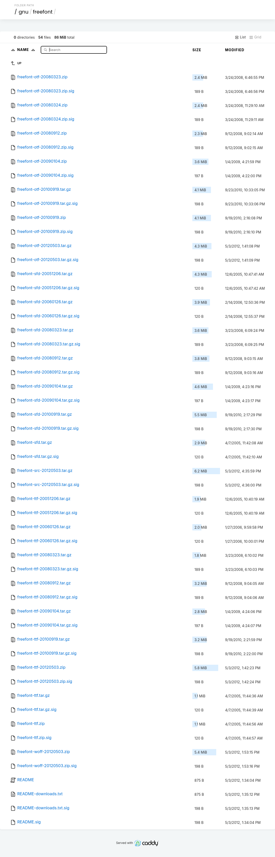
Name (27, 49)
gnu (23, 11)
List (240, 37)
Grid (255, 37)
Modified (234, 50)
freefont (42, 11)
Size (196, 50)
